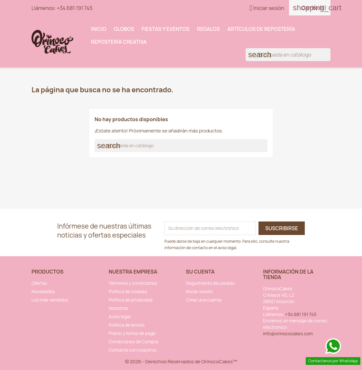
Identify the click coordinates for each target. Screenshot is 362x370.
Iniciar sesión (199, 291)
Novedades (43, 291)
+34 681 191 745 (75, 8)
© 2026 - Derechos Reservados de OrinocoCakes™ (181, 361)
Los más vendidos (50, 300)
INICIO (98, 28)
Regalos (208, 28)
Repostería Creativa (119, 41)
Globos (124, 28)
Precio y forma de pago (132, 333)
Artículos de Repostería (261, 28)
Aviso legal (120, 316)
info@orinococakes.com (288, 333)
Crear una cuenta (204, 300)
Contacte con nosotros (133, 350)
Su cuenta (200, 271)
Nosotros (118, 308)
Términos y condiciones (133, 283)
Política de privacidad (130, 300)
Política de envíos (127, 325)
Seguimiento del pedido (210, 283)
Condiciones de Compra (133, 341)
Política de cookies (128, 291)
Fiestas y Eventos (166, 28)
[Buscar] (288, 54)
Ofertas (39, 283)
